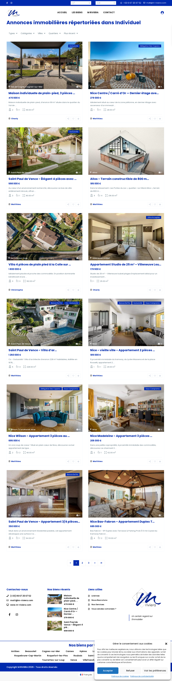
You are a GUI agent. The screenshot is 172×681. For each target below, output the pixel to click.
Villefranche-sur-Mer (94, 663)
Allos (94, 173)
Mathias (97, 550)
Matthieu (98, 119)
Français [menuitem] (88, 678)
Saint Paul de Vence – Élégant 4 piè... (73, 628)
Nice (94, 86)
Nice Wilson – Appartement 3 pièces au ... (39, 438)
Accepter (108, 670)
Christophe (17, 291)
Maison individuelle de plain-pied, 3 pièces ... (42, 93)
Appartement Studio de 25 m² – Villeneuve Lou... (125, 266)
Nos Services (98, 607)
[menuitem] (86, 678)
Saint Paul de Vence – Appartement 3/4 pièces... (44, 524)
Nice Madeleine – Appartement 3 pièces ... (121, 438)
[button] (166, 643)
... (15, 105)
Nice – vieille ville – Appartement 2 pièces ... (122, 352)
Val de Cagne (17, 86)
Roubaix (78, 659)
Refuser (130, 670)
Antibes (15, 654)
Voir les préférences (155, 670)
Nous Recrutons (99, 603)
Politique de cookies (120, 676)
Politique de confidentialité (142, 676)
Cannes (70, 654)
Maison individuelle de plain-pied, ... (71, 601)
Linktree (95, 599)
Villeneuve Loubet (101, 259)
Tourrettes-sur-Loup (53, 663)
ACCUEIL (62, 12)
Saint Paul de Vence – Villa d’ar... (33, 352)
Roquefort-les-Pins (57, 659)
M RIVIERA (92, 12)
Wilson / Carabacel (20, 431)
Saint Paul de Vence (21, 173)
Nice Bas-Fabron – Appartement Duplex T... (122, 524)
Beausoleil (30, 654)
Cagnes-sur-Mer (34, 86)
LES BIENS (77, 12)
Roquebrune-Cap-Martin (27, 659)
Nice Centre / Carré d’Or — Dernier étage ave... (124, 93)
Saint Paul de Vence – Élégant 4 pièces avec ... (42, 179)
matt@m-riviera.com (21, 603)
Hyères (83, 654)
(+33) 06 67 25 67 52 (20, 599)
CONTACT (109, 12)
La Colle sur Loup (19, 259)
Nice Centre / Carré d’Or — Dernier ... (71, 615)
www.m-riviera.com (20, 607)
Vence (73, 663)
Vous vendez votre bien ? (104, 612)
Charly (14, 119)
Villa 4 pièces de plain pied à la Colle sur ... (40, 266)
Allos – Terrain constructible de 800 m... (119, 179)
